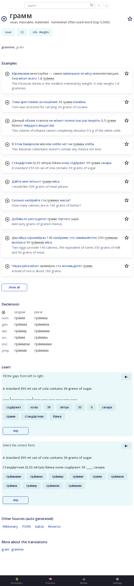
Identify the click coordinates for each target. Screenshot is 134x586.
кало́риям (60, 237)
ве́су (88, 73)
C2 (22, 32)
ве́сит (23, 78)
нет (65, 144)
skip (15, 431)
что (72, 237)
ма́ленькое (71, 73)
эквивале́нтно (86, 237)
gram (5, 549)
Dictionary (17, 581)
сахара (106, 163)
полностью (73, 120)
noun (8, 32)
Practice (50, 581)
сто (58, 266)
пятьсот (35, 181)
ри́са (25, 266)
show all (14, 287)
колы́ (65, 163)
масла (64, 200)
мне (25, 181)
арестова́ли (29, 102)
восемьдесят (72, 266)
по (82, 73)
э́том (18, 144)
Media (83, 581)
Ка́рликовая (20, 73)
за (40, 102)
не (51, 120)
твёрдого (30, 125)
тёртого (64, 219)
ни (70, 144)
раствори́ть (91, 120)
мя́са (55, 181)
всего (32, 78)
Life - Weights (41, 32)
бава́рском (31, 144)
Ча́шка (17, 266)
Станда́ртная (22, 163)
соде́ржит (77, 163)
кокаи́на (79, 102)
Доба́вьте (19, 219)
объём (30, 120)
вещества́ (46, 125)
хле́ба (89, 144)
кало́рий (31, 200)
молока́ (17, 242)
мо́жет (59, 120)
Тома (16, 102)
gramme (17, 549)
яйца (22, 237)
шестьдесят (37, 219)
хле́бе (56, 144)
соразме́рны (36, 237)
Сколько (18, 200)
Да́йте (17, 181)
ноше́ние (50, 102)
